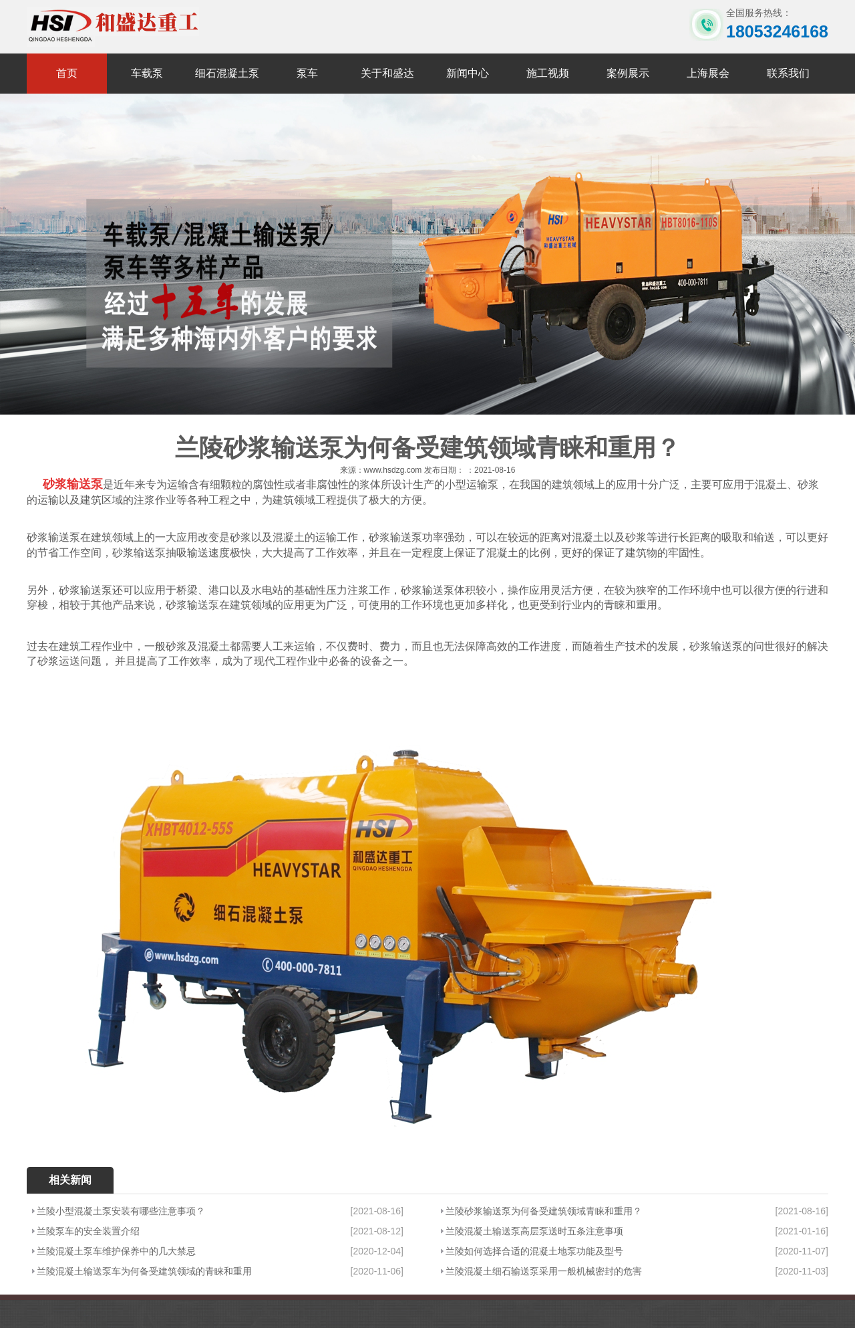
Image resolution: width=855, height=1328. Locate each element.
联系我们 (788, 73)
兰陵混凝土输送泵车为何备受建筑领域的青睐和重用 (144, 1271)
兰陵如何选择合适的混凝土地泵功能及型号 (534, 1251)
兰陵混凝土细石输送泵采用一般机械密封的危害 (544, 1271)
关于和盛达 (387, 73)
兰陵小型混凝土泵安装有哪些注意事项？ (121, 1211)
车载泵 (147, 73)
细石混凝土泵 (227, 73)
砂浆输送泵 (73, 484)
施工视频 (547, 73)
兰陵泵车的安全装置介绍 (88, 1231)
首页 (66, 73)
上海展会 (708, 73)
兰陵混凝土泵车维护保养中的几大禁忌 (116, 1251)
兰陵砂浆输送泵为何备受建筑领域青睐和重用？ (544, 1211)
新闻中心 (467, 73)
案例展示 (628, 73)
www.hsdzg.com (393, 470)
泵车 (307, 73)
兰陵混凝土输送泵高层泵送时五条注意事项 (534, 1231)
